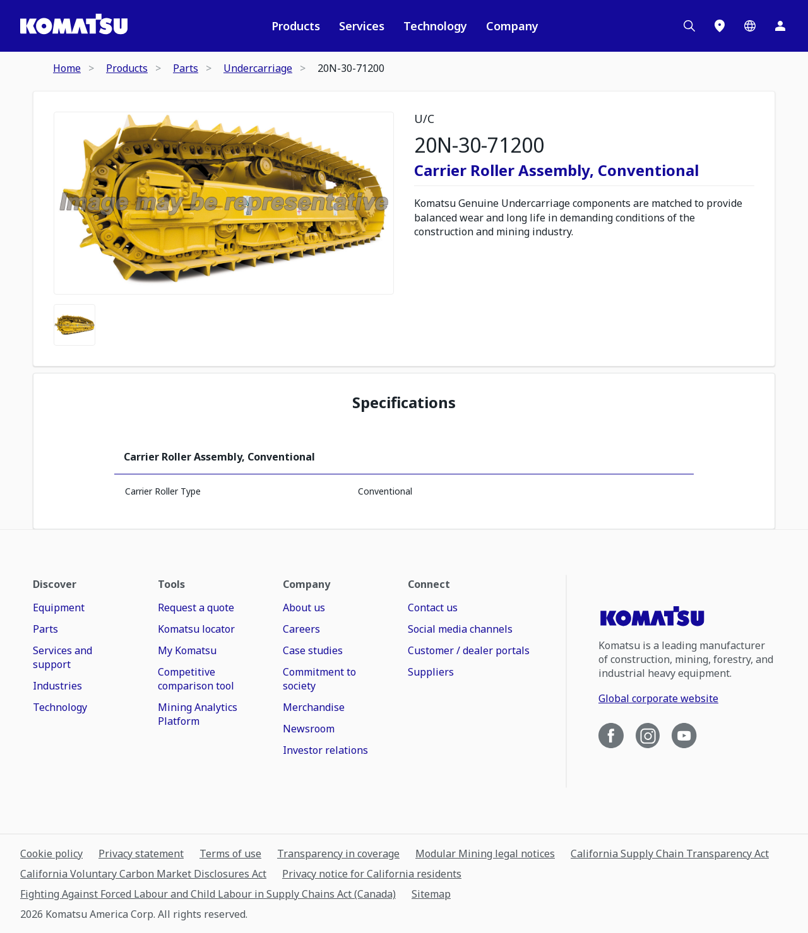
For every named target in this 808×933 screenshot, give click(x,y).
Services (361, 25)
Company (512, 25)
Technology (435, 25)
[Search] (689, 25)
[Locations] (719, 25)
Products (295, 25)
